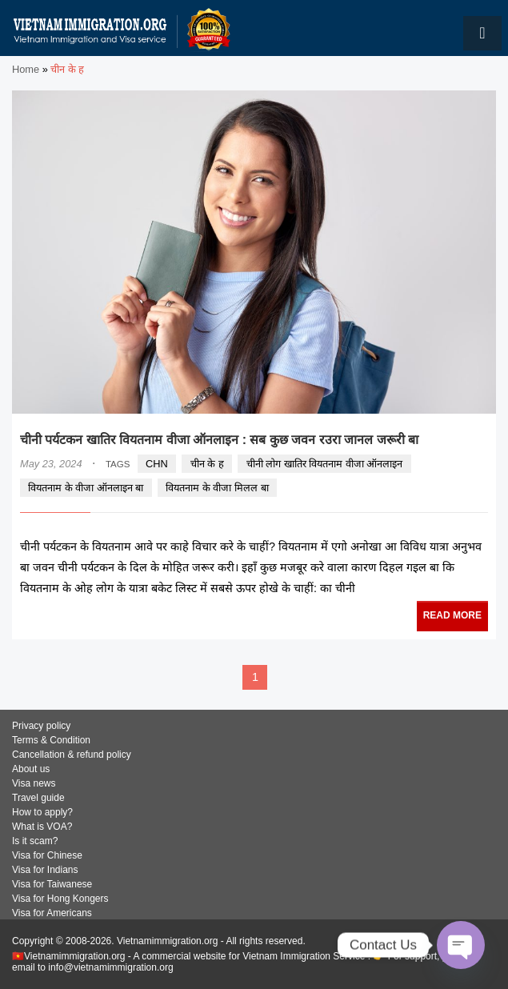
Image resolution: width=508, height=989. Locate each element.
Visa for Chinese (47, 855)
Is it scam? (35, 841)
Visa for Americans (52, 913)
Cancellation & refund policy (71, 754)
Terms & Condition (51, 740)
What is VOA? (42, 826)
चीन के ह (207, 464)
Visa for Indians (45, 869)
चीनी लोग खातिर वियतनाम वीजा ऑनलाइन (324, 464)
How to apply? (42, 812)
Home (25, 69)
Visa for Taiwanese (52, 884)
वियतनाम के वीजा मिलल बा (217, 488)
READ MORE (452, 615)
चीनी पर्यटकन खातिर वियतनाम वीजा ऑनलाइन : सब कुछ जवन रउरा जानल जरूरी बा (219, 439)
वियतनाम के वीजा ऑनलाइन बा (85, 488)
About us (31, 769)
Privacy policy (41, 725)
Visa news (33, 783)
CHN (157, 464)
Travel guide (38, 797)
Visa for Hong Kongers (60, 898)
